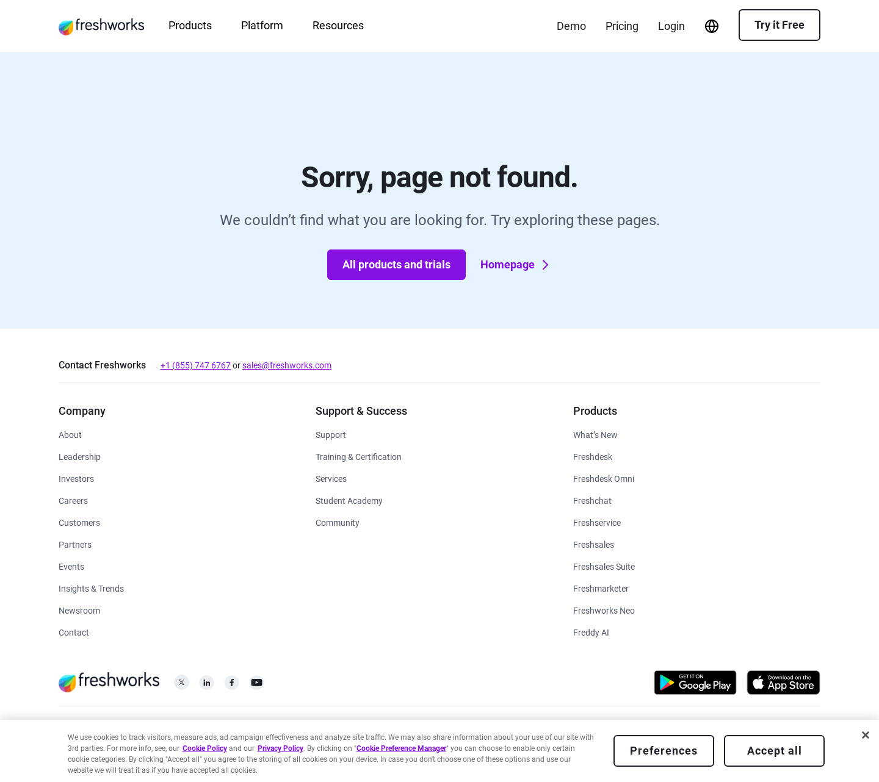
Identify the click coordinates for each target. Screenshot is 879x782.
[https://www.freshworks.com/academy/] (359, 456)
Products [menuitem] (190, 25)
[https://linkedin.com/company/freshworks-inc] (206, 686)
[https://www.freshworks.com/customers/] (79, 521)
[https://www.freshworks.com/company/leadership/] (80, 456)
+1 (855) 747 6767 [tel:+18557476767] (196, 365)
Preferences (664, 750)
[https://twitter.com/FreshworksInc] (181, 686)
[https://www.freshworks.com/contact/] (74, 631)
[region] (439, 751)
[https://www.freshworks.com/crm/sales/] (593, 543)
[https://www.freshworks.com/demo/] (571, 26)
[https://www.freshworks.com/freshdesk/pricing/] (622, 26)
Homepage (516, 264)
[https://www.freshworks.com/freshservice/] (597, 521)
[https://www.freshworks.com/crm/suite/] (604, 565)
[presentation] (711, 26)
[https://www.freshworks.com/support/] (331, 434)
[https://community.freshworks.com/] (338, 521)
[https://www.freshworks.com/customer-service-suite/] (603, 478)
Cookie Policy (205, 748)
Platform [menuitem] (262, 25)
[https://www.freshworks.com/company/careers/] (73, 499)
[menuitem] (711, 26)
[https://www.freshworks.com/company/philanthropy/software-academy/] (349, 499)
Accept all (774, 750)
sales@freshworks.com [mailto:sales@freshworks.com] (286, 365)
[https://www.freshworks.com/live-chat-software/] (592, 499)
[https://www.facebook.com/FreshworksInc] (231, 686)
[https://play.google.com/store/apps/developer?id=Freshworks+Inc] (695, 685)
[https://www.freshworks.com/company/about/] (70, 434)
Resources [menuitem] (338, 25)
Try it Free (779, 24)
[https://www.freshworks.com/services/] (331, 478)
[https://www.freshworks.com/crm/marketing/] (601, 587)
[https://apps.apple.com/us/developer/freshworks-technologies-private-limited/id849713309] (783, 685)
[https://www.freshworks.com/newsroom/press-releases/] (79, 609)
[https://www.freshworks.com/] (101, 26)
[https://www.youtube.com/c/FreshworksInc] (256, 686)
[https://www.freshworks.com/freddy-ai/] (591, 631)
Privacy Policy (280, 748)
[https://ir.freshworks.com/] (76, 478)
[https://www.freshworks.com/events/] (71, 565)
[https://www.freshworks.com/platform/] (604, 609)
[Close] (865, 735)
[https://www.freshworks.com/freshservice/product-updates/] (595, 434)
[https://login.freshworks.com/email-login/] (671, 26)
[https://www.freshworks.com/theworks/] (91, 587)
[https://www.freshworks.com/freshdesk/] (592, 456)
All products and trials (396, 264)
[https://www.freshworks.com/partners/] (75, 543)
